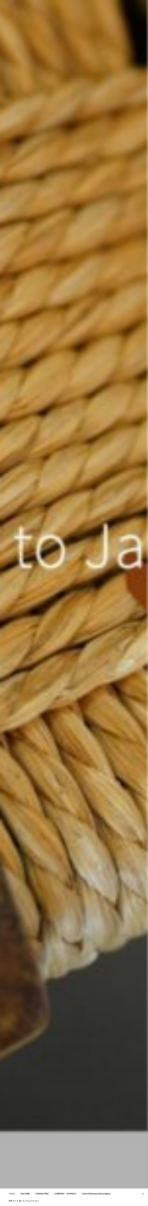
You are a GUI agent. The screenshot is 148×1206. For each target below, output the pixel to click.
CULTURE (25, 1194)
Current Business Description (96, 1194)
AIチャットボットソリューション (24, 1201)
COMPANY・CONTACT (65, 1194)
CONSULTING (42, 1194)
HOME (12, 1194)
